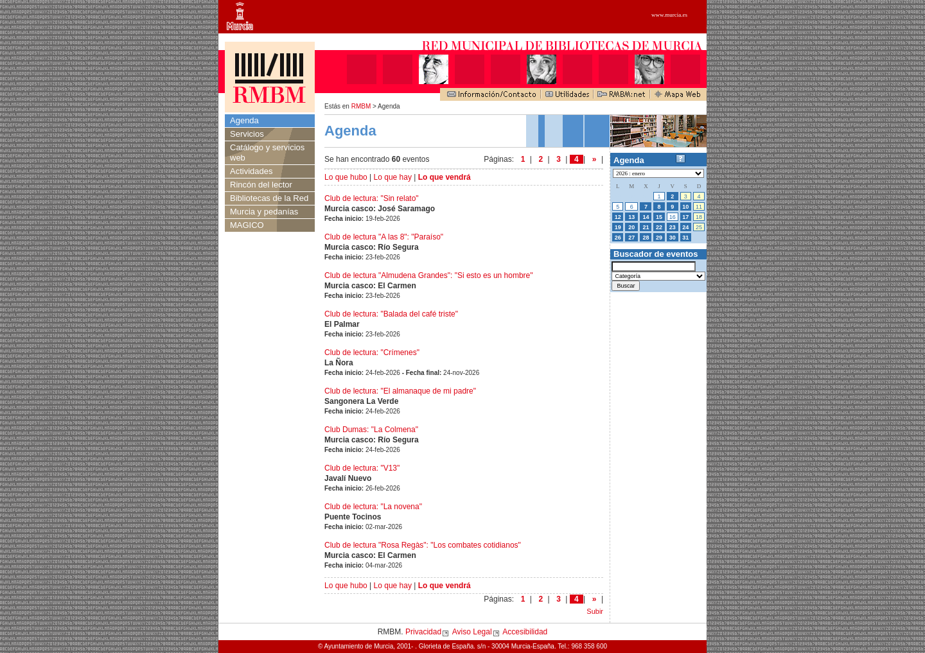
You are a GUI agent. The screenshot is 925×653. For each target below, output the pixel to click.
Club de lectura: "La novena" (373, 506)
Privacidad (423, 631)
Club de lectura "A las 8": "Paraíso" (383, 236)
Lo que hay (393, 177)
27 (631, 237)
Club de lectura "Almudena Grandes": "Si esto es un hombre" (428, 275)
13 (631, 217)
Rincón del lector (261, 184)
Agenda (244, 120)
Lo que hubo (345, 177)
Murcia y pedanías (264, 211)
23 (672, 227)
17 (685, 217)
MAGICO (247, 225)
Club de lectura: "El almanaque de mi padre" (400, 391)
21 (645, 227)
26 (618, 237)
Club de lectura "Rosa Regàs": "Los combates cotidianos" (422, 545)
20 (631, 227)
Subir (594, 611)
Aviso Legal (472, 631)
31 (685, 237)
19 (618, 227)
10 (685, 207)
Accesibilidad (524, 631)
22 (659, 227)
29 (659, 237)
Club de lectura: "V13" (362, 468)
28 (645, 237)
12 (618, 217)
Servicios (247, 134)
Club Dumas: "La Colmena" (371, 429)
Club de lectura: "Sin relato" (371, 198)
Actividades (251, 171)
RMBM (361, 106)
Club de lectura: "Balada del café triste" (391, 313)
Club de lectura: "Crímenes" (371, 352)
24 (685, 227)
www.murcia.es (669, 15)
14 (645, 217)
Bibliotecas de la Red (269, 198)
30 (672, 237)
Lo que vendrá (444, 177)
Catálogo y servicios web (267, 152)
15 (659, 217)
